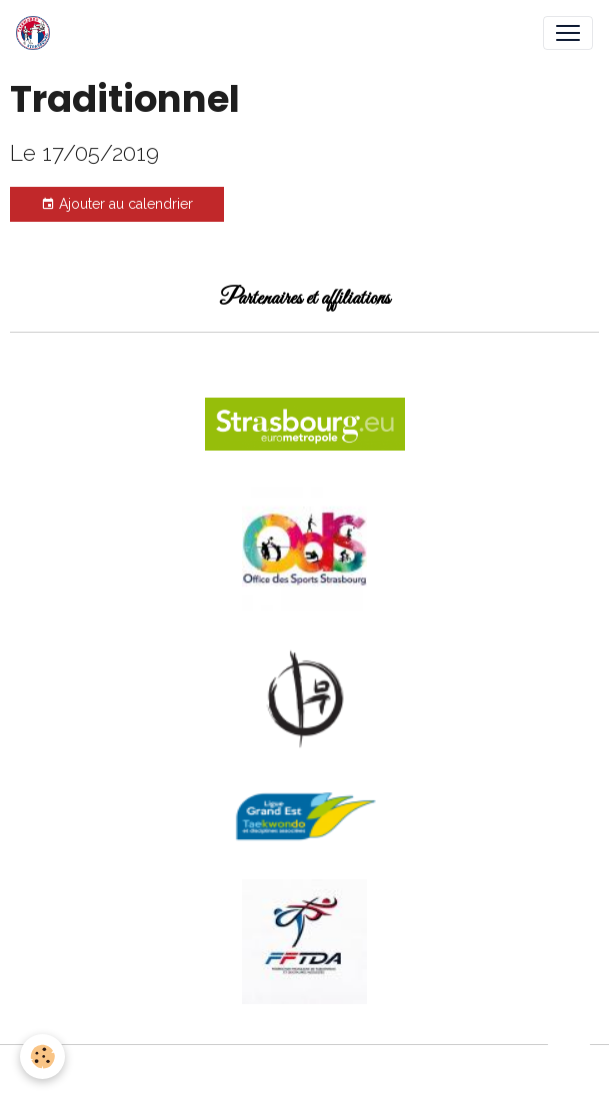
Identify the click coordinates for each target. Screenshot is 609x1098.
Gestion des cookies (304, 1071)
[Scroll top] (569, 1058)
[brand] (37, 33)
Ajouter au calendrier (117, 205)
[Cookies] (42, 1056)
